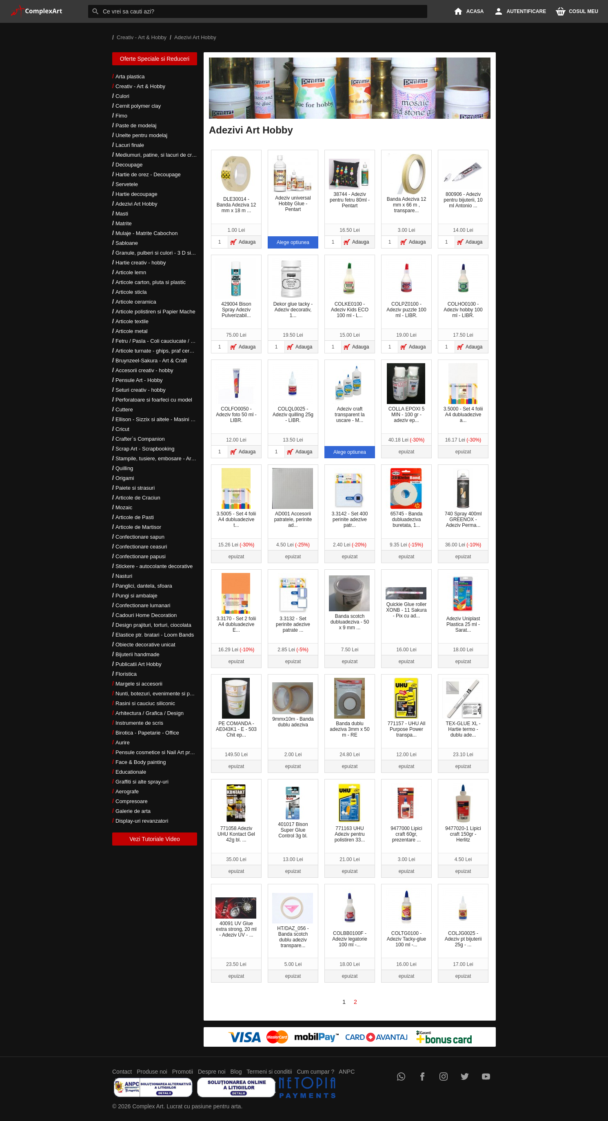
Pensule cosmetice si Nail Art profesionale (164, 752)
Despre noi (212, 1071)
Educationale (130, 772)
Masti (121, 214)
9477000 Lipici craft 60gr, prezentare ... (406, 813)
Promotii (182, 1071)
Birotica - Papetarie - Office (147, 733)
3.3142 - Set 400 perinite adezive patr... (350, 498)
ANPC (347, 1071)
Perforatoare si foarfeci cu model (153, 400)
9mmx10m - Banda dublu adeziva (293, 705)
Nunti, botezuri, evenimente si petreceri (161, 693)
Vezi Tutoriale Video (154, 839)
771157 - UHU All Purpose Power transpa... (407, 708)
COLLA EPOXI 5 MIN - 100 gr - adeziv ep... (406, 393)
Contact (122, 1071)
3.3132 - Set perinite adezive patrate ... (293, 603)
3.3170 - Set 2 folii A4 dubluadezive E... (236, 603)
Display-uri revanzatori (141, 821)
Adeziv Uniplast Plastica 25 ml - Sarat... (463, 603)
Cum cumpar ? (315, 1071)
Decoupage (129, 165)
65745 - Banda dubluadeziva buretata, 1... (406, 498)
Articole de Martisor (138, 527)
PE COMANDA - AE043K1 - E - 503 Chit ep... (236, 708)
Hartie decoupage (136, 194)
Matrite (123, 223)
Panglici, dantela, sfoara (143, 586)
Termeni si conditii (269, 1071)
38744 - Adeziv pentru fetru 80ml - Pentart (349, 184)
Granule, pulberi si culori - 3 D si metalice (163, 253)
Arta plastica (130, 76)
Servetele (126, 184)
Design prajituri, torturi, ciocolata (153, 625)
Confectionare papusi (140, 556)
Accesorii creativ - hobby (144, 370)
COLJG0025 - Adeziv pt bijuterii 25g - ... (462, 918)
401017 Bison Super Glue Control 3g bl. (292, 813)
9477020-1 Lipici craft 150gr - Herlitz (463, 813)
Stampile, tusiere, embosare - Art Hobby (162, 458)
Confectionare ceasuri (141, 547)
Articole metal (131, 331)
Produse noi (152, 1071)
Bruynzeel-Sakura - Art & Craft (151, 360)
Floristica (126, 674)
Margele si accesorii (138, 684)
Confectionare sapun (139, 537)
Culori (122, 96)
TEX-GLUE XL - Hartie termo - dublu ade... (462, 708)
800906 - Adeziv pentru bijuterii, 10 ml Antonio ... (462, 184)
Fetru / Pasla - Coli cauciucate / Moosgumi (165, 341)
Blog (236, 1071)
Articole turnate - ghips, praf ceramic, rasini (165, 351)
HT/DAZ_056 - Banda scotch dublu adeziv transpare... (292, 920)
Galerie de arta (133, 811)
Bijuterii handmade (137, 654)
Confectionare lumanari (142, 605)
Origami (124, 478)
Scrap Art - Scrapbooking (145, 449)
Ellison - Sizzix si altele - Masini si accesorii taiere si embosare (188, 419)
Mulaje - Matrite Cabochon (146, 233)
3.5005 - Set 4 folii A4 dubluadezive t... (236, 498)
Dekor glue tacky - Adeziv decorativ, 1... (292, 288)
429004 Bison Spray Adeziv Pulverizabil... (235, 288)
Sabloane (126, 243)
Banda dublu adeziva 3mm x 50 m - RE (349, 708)
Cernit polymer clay (138, 106)
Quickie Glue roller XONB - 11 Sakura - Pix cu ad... (406, 602)
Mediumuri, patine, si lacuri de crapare (160, 155)
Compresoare (131, 801)
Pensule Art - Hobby (139, 380)
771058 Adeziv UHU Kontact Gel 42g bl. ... (235, 813)
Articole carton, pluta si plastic (150, 282)
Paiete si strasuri (135, 488)
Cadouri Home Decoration (146, 615)
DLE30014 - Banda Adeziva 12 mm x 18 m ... (235, 183)
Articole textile (132, 321)
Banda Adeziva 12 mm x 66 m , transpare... (406, 183)
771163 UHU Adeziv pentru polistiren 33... (350, 813)
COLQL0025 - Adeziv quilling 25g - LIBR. (292, 393)
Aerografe (127, 791)
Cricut (122, 429)
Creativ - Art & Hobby (140, 86)
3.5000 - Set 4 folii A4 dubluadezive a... (463, 393)
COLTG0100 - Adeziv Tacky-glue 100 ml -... (406, 918)
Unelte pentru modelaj (141, 135)
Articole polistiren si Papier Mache (155, 312)
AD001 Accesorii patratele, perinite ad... (292, 498)
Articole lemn (130, 272)
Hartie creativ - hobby (140, 263)
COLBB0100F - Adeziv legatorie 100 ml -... (349, 918)
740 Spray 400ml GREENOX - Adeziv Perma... (463, 498)
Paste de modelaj (135, 125)
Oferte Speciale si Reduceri (154, 58)
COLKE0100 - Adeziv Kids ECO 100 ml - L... (349, 288)
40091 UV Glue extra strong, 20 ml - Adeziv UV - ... (236, 917)
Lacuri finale (129, 145)
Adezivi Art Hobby (136, 204)
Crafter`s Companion (140, 439)
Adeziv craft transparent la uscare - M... (349, 393)
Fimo (121, 116)
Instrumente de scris (139, 723)
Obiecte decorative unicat (145, 645)
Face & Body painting (140, 762)
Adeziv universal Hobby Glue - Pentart (292, 183)
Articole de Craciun (137, 498)
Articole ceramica (135, 302)
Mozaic (123, 507)
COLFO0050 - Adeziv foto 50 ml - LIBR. (236, 393)
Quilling (124, 468)
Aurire (122, 742)
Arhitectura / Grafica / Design (149, 713)
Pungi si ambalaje (136, 596)
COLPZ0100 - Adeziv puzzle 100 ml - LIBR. (406, 288)
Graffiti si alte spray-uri (142, 782)
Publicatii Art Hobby (138, 664)
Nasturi (123, 576)
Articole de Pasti (134, 517)
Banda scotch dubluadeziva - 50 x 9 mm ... (349, 602)
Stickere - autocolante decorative (154, 566)
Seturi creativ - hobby (140, 390)
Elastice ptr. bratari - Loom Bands (154, 635)
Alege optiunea (293, 242)
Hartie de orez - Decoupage (148, 174)
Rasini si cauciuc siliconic (145, 703)
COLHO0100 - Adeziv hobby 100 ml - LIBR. (462, 288)
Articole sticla (131, 292)
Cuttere (124, 409)
